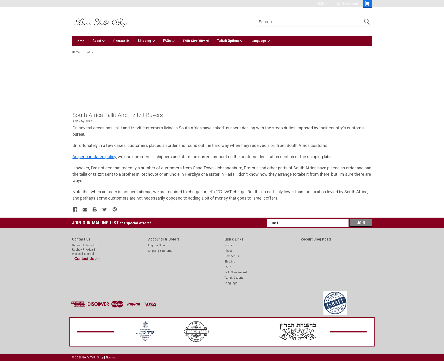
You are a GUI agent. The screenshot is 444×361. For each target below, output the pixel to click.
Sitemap (111, 357)
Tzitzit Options (230, 41)
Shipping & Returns (160, 250)
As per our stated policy (94, 156)
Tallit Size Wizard (196, 41)
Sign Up (164, 245)
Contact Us (121, 41)
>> (87, 258)
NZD (322, 3)
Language (260, 41)
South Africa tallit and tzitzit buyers (117, 52)
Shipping (146, 41)
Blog (88, 52)
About (98, 41)
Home (80, 41)
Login (151, 245)
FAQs (169, 41)
